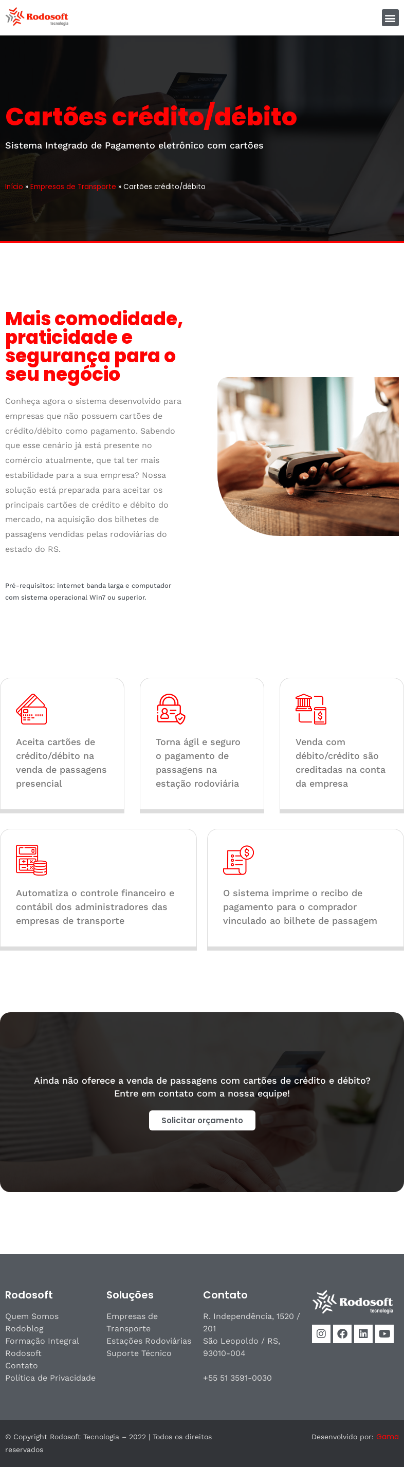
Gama (387, 1437)
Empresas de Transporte (73, 187)
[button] (390, 17)
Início (14, 187)
